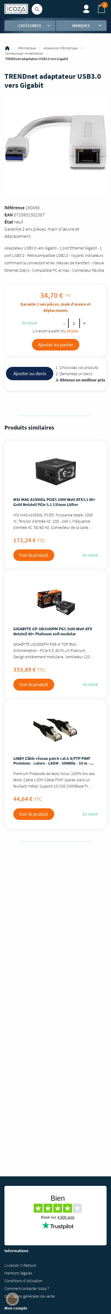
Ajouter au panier (55, 344)
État (8, 222)
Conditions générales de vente (29, 1296)
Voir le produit (33, 555)
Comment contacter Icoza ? (26, 1288)
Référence (14, 207)
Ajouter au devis (29, 373)
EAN (8, 215)
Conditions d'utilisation (23, 1280)
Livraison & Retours (20, 1265)
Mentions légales (18, 1273)
